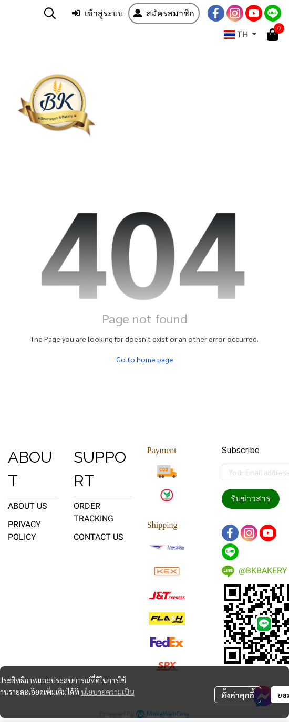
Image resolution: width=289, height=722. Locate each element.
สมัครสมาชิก (163, 13)
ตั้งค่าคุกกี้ (237, 694)
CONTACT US (98, 537)
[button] (50, 13)
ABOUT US (27, 506)
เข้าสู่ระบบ (97, 13)
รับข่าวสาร (251, 499)
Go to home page (144, 359)
